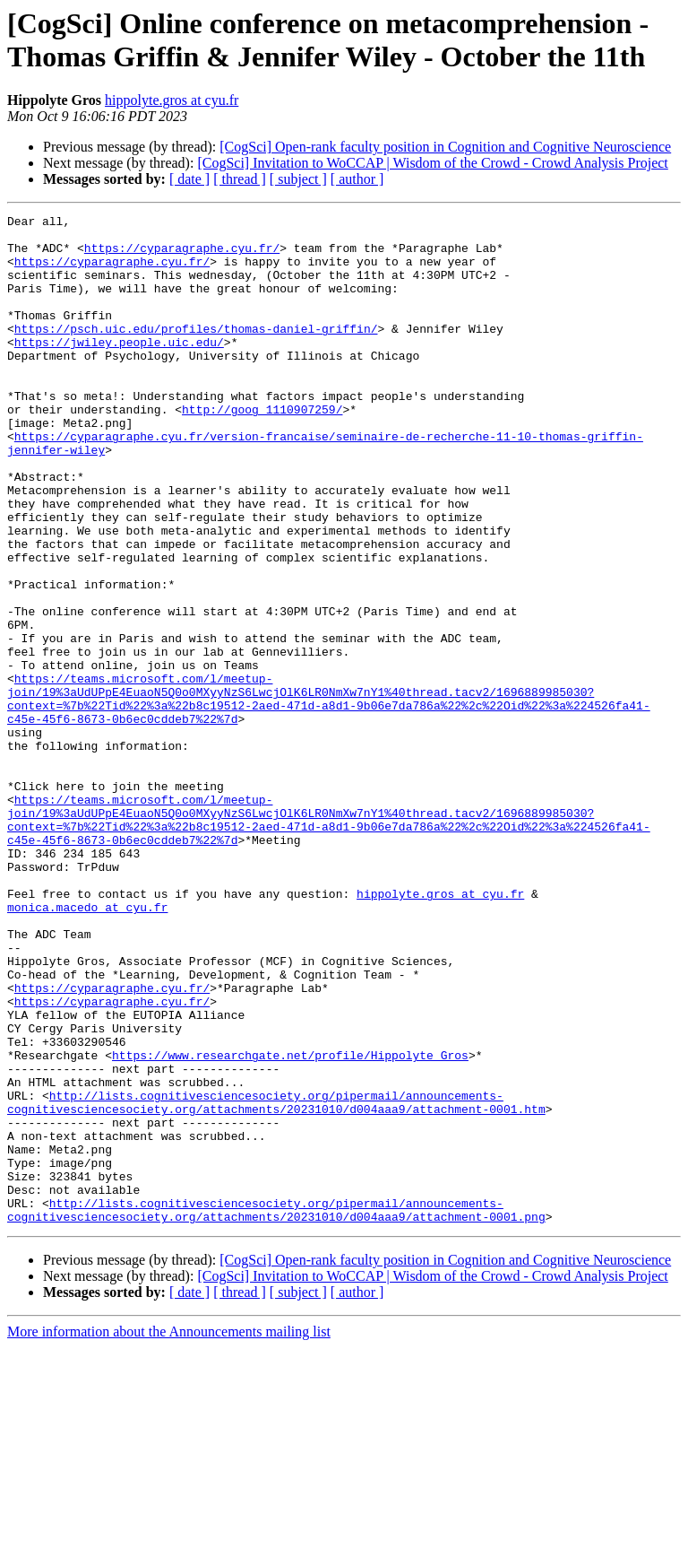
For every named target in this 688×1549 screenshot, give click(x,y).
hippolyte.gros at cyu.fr (171, 100)
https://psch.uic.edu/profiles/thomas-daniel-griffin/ (196, 352)
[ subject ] (298, 179)
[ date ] (189, 179)
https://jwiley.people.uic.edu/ (119, 369)
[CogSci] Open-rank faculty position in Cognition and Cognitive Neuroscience (445, 146)
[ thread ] (239, 179)
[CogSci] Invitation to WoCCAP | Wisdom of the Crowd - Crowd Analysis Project (432, 162)
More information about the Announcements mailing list (169, 1533)
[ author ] (357, 179)
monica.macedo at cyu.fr (87, 1047)
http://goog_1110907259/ (262, 449)
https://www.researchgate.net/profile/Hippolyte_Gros (290, 1224)
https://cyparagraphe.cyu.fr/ (182, 256)
